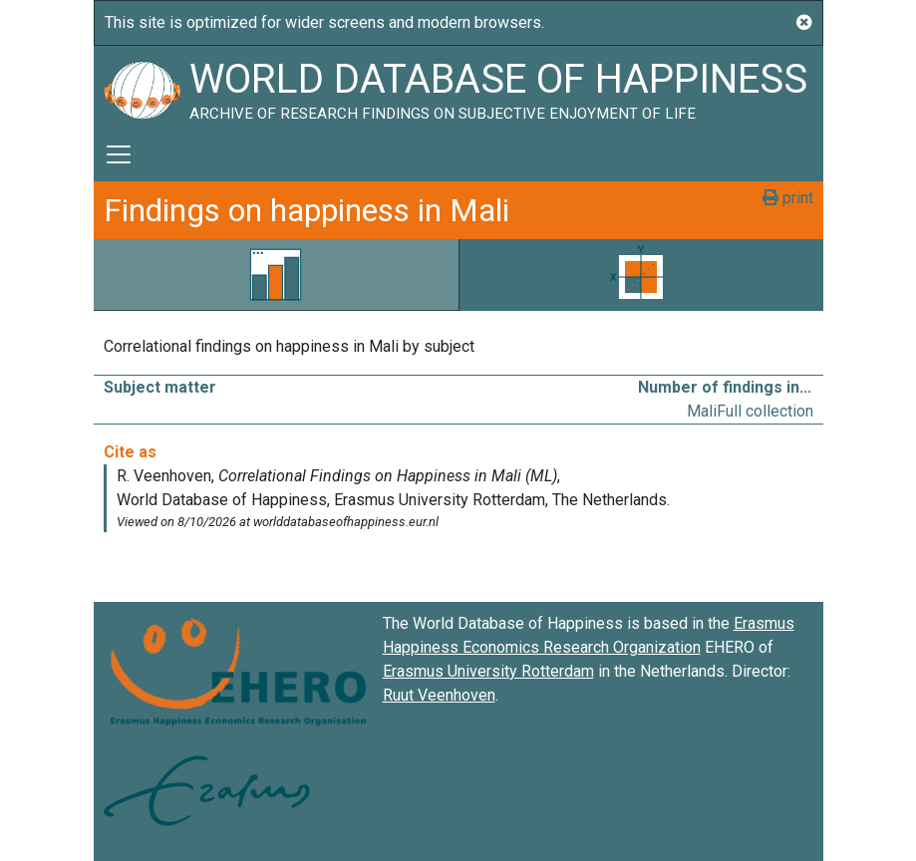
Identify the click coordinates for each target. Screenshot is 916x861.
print (788, 197)
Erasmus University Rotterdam (488, 671)
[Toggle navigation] (119, 154)
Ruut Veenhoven (439, 695)
